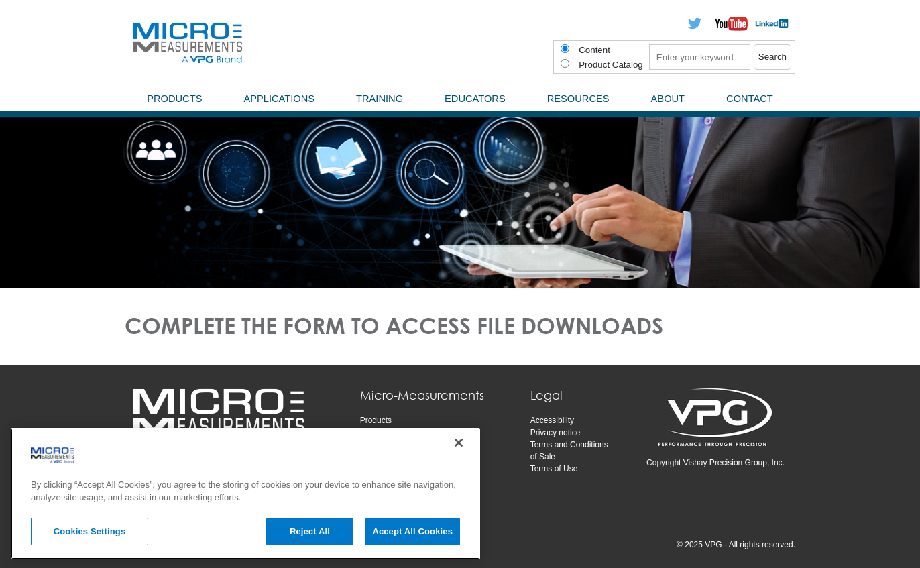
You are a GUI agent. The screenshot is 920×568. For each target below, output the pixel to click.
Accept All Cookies (412, 539)
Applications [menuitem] (278, 98)
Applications (382, 432)
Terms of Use (554, 468)
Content (594, 50)
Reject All (310, 539)
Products (376, 420)
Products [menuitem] (174, 98)
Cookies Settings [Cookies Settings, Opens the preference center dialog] (90, 539)
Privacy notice (555, 432)
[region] (245, 501)
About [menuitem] (668, 98)
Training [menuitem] (379, 98)
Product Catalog (611, 64)
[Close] (458, 450)
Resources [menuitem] (578, 98)
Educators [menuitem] (475, 98)
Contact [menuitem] (749, 98)
